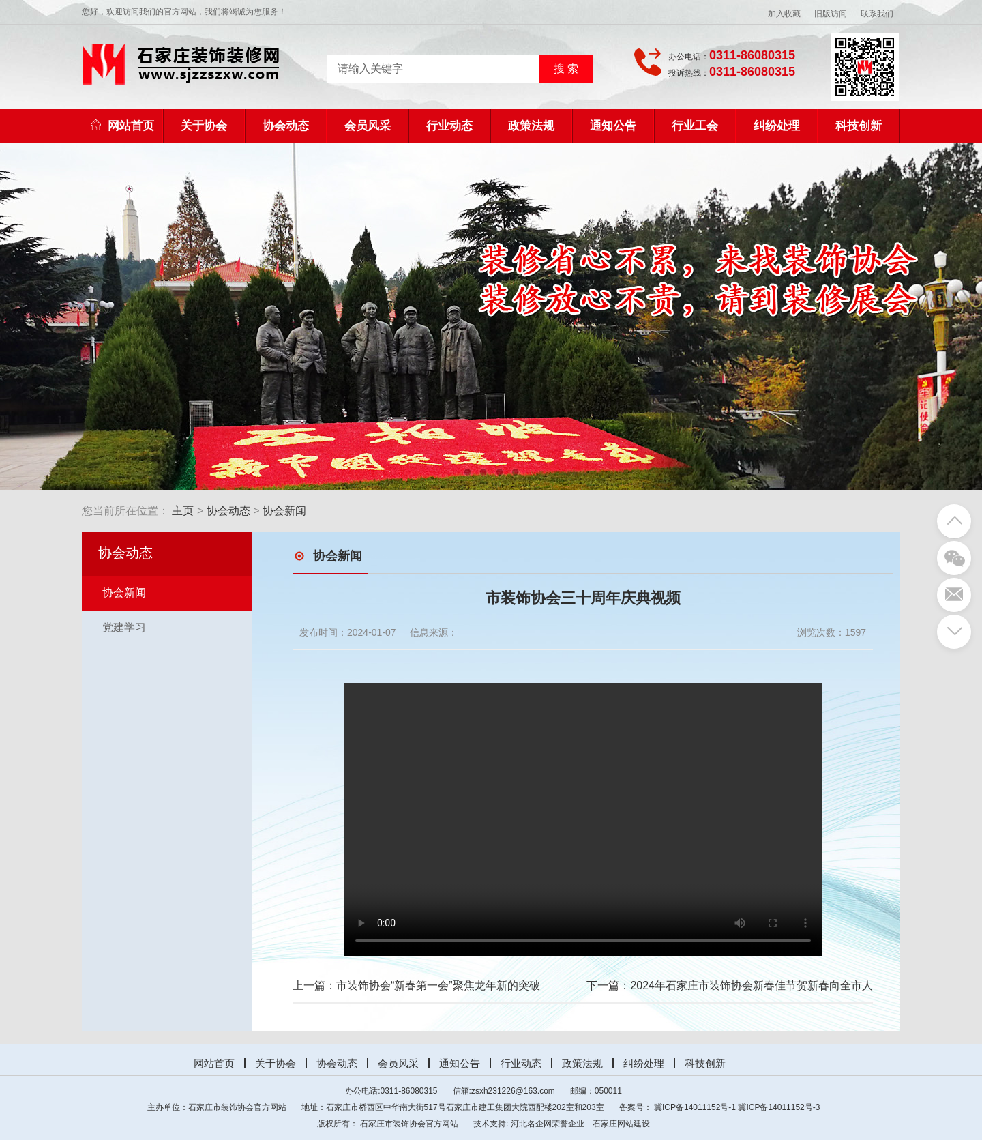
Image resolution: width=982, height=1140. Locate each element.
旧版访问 (830, 13)
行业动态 (449, 125)
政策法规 (531, 125)
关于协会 (204, 125)
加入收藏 (784, 13)
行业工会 (695, 125)
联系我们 (877, 13)
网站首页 (122, 125)
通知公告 (613, 125)
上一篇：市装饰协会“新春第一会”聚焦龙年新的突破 (416, 985)
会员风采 (367, 125)
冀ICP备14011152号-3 (779, 1107)
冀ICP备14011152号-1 (695, 1107)
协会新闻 (284, 510)
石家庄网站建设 (621, 1123)
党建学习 (124, 627)
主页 (183, 510)
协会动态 (286, 125)
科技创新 (858, 125)
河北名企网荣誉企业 (547, 1123)
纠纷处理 (777, 125)
